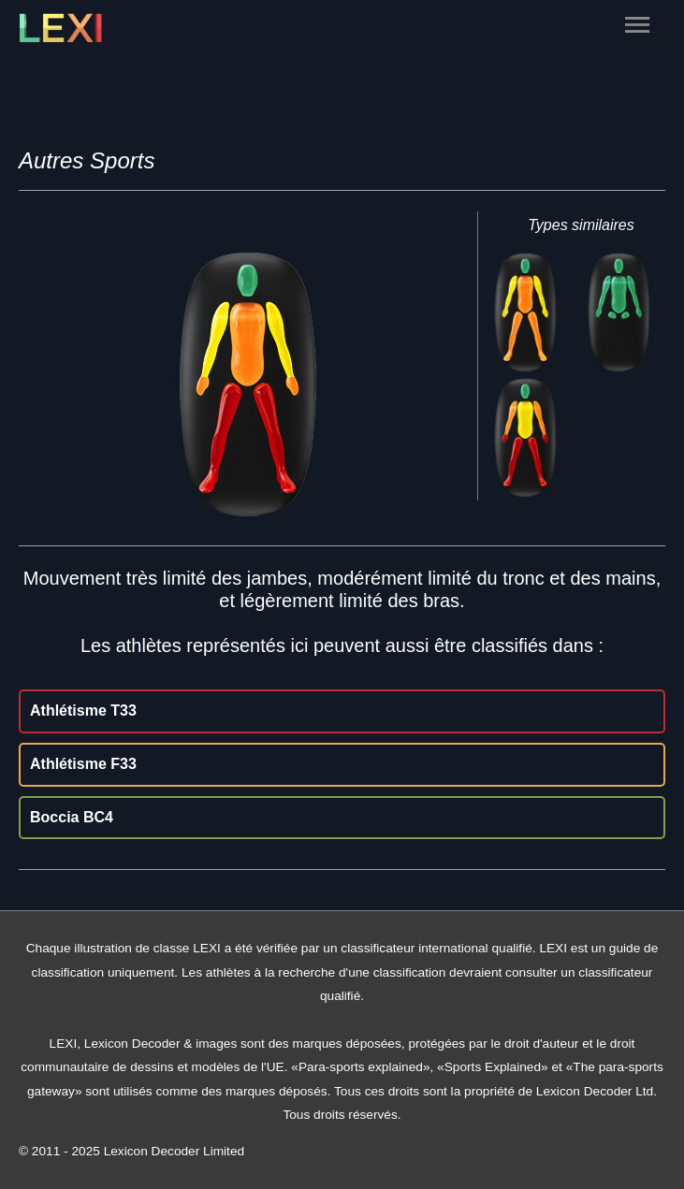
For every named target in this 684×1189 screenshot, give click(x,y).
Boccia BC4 (71, 817)
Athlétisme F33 (83, 764)
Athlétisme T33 (83, 710)
